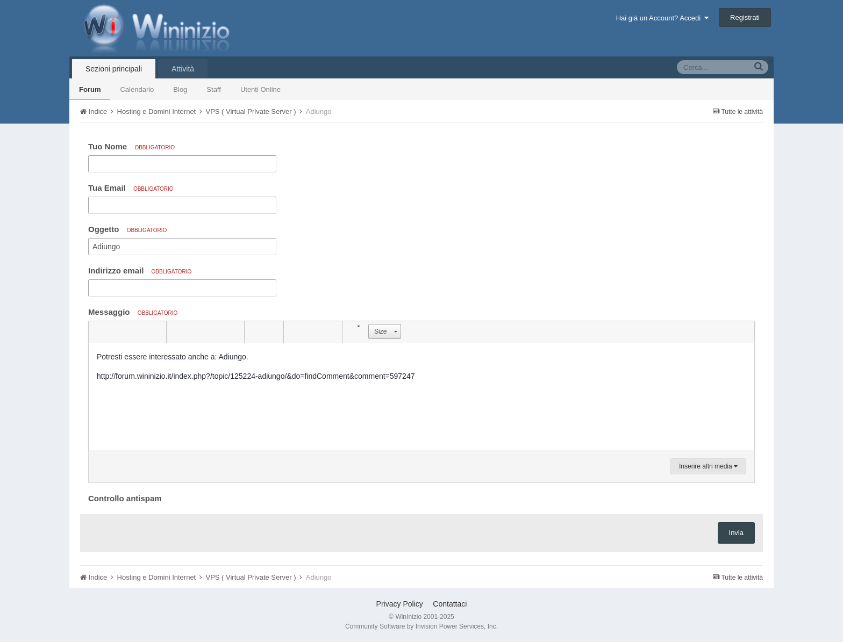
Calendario (137, 89)
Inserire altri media (708, 466)
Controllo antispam (125, 498)
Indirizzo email (139, 270)
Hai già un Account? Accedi (662, 18)
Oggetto (127, 229)
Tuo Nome (131, 146)
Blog (180, 89)
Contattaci (450, 604)
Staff (213, 89)
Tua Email (131, 187)
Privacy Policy (399, 604)
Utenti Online (260, 89)
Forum (90, 89)
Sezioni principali (113, 68)
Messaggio (132, 311)
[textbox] (421, 396)
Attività (183, 68)
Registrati (745, 17)
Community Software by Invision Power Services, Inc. (421, 626)
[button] (98, 332)
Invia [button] (736, 533)
